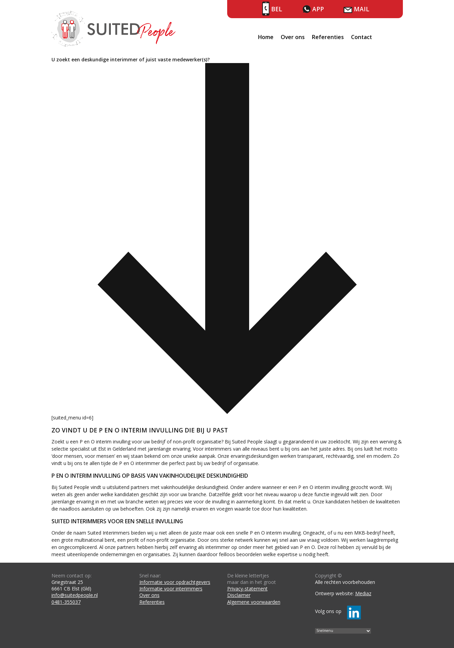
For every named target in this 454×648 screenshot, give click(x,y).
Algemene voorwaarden (253, 602)
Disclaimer (239, 595)
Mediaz (363, 593)
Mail (361, 9)
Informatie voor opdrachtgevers (174, 582)
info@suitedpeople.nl (74, 595)
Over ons (293, 37)
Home (265, 37)
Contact (361, 37)
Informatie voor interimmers (170, 588)
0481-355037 (66, 602)
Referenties (328, 37)
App (318, 9)
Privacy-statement (247, 588)
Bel (276, 9)
